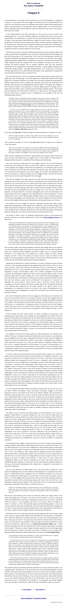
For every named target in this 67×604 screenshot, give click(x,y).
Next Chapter (40, 589)
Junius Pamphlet (26, 598)
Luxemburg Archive (39, 598)
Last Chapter (27, 589)
